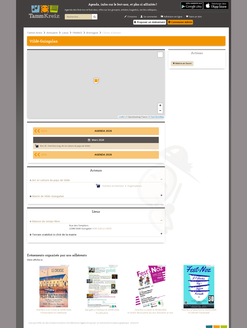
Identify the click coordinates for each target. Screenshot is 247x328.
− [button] (160, 110)
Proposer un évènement (149, 22)
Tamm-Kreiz (34, 32)
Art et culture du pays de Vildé (51, 180)
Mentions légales (79, 323)
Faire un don (194, 16)
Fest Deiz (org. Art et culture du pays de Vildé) (69, 146)
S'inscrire (130, 16)
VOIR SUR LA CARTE (102, 228)
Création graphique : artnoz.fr (125, 323)
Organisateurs (134, 185)
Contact (52, 323)
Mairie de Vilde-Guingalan (48, 196)
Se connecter (148, 16)
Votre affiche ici (35, 259)
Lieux (65, 32)
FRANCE (77, 32)
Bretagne (92, 32)
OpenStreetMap (157, 117)
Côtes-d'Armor (111, 32)
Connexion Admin (180, 22)
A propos (33, 323)
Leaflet (121, 117)
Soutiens (61, 323)
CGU (68, 323)
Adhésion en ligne (171, 16)
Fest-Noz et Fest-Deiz (113, 185)
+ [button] (160, 105)
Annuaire (52, 32)
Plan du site (43, 323)
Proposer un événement (98, 323)
